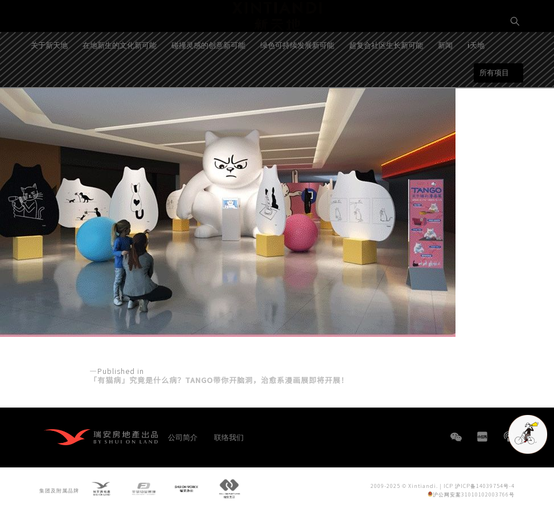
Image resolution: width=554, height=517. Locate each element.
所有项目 (494, 108)
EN (515, 60)
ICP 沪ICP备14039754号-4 (479, 487)
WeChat (456, 442)
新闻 (445, 80)
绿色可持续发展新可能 (297, 80)
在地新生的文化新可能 (120, 80)
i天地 (476, 80)
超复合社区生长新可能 (386, 80)
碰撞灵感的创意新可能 (208, 80)
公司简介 (183, 436)
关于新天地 (49, 80)
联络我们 (229, 436)
